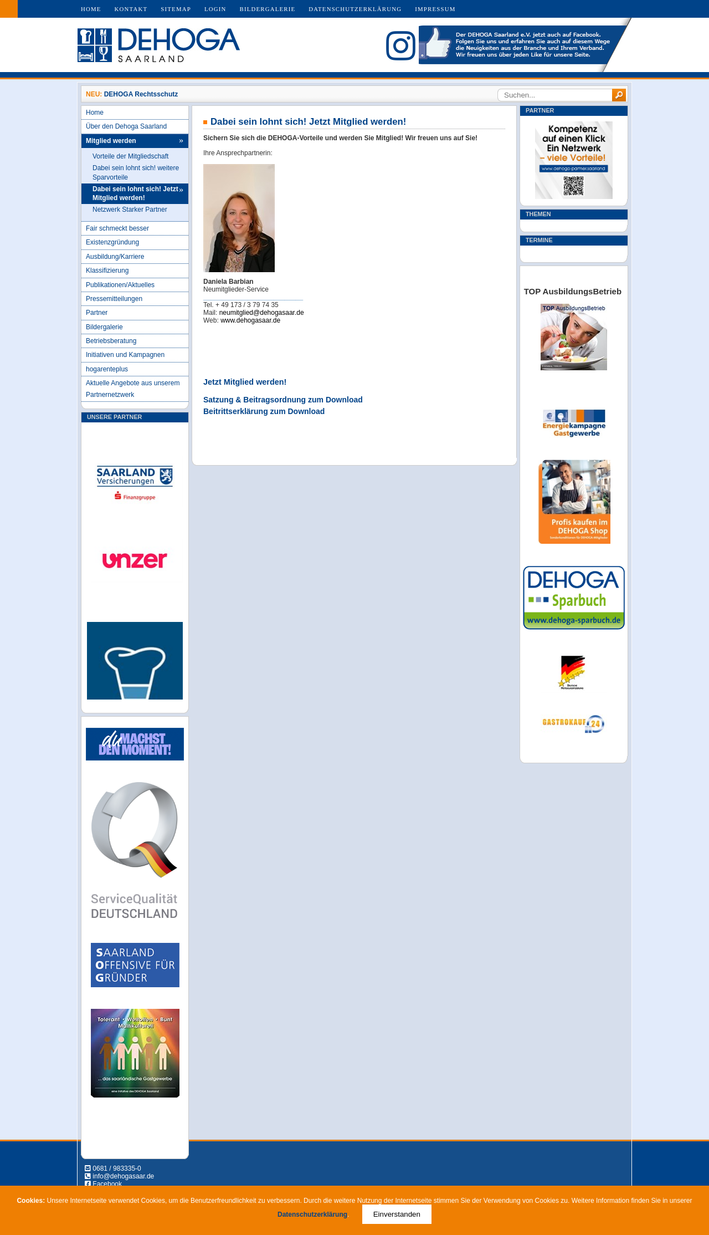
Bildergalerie (268, 9)
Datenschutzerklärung (355, 9)
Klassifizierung (107, 270)
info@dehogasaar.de (123, 1176)
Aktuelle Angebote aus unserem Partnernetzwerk (132, 388)
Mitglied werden (111, 141)
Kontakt (131, 9)
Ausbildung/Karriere (115, 257)
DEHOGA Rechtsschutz (141, 94)
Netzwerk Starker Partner (130, 209)
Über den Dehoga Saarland (126, 126)
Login (215, 9)
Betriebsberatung (111, 341)
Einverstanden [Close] (396, 1214)
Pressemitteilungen (114, 299)
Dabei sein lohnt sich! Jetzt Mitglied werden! (135, 193)
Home (91, 9)
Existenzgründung (112, 242)
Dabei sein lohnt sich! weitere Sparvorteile (136, 172)
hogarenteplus (107, 369)
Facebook (107, 1184)
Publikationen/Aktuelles (120, 285)
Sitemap (176, 9)
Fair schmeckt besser (117, 228)
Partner (96, 313)
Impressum (435, 9)
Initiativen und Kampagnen (125, 355)
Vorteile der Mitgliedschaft (130, 156)
